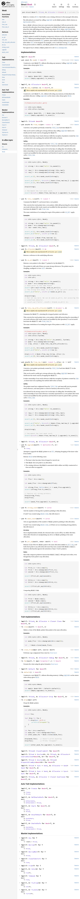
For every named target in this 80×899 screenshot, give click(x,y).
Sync (39, 766)
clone (26, 627)
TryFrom (34, 883)
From (30, 866)
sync (26, 2)
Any (30, 838)
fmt (25, 661)
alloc (8, 2)
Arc (30, 22)
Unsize (40, 754)
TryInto (34, 890)
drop (25, 700)
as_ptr (30, 260)
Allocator (52, 12)
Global (60, 12)
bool (55, 541)
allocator (31, 249)
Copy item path (35, 4)
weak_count (31, 518)
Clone (28, 448)
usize (49, 508)
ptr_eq (30, 541)
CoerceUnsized (27, 757)
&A (45, 249)
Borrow (31, 845)
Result (58, 661)
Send (45, 766)
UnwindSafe (36, 823)
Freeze (34, 788)
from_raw (36, 124)
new (34, 60)
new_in (30, 88)
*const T (48, 124)
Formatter (44, 661)
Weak (30, 57)
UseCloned (61, 777)
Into (33, 869)
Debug (51, 658)
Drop (51, 697)
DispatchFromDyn (28, 762)
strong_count (32, 508)
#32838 (59, 90)
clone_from (28, 650)
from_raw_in (38, 362)
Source (31, 7)
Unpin (33, 806)
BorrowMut (33, 852)
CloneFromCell (42, 751)
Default (32, 669)
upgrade (30, 445)
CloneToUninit (35, 859)
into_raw (30, 199)
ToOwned (32, 876)
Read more (53, 653)
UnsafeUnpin (36, 815)
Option (25, 22)
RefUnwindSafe (37, 797)
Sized (41, 12)
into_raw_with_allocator (37, 308)
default (27, 672)
